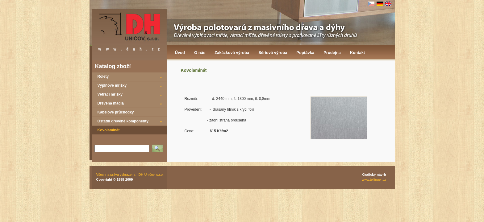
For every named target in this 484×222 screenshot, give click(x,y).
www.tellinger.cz (374, 179)
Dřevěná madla (111, 103)
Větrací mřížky (110, 94)
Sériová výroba (272, 52)
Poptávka (305, 52)
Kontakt (357, 52)
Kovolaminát (109, 130)
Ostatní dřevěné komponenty (123, 121)
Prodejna (332, 52)
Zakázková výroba (232, 52)
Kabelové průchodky (116, 112)
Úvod (180, 52)
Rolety (103, 76)
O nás (199, 52)
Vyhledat (159, 146)
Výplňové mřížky (112, 85)
